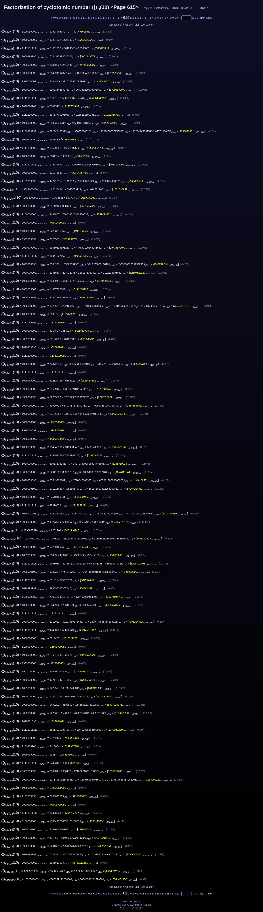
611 (105, 17)
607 (85, 17)
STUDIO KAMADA (181, 8)
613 (115, 17)
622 (162, 17)
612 (110, 17)
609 (95, 17)
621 (157, 17)
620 (152, 17)
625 (177, 17)
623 (167, 17)
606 (80, 17)
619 (147, 17)
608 (90, 17)
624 (172, 17)
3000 (195, 17)
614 (120, 17)
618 (142, 17)
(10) (10, 31)
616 (132, 17)
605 (75, 17)
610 (100, 17)
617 (137, 17)
